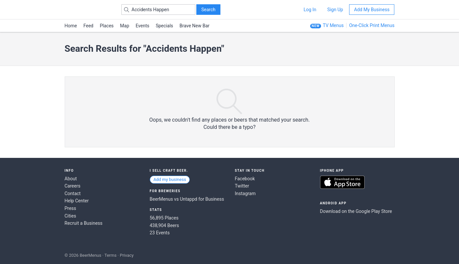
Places (107, 25)
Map (124, 25)
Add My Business (371, 9)
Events (142, 25)
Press (70, 208)
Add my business (169, 179)
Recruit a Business (84, 223)
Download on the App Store (342, 182)
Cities (70, 216)
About (71, 178)
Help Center (77, 200)
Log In (310, 9)
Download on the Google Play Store (356, 211)
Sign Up (335, 9)
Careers (73, 186)
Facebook (245, 178)
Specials (164, 25)
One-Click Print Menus (372, 25)
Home (71, 25)
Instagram (245, 193)
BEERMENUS (88, 9)
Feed (88, 25)
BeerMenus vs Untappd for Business (187, 199)
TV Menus (333, 25)
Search (208, 9)
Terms (111, 255)
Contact (73, 193)
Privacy (127, 255)
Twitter (242, 186)
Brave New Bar (195, 25)
